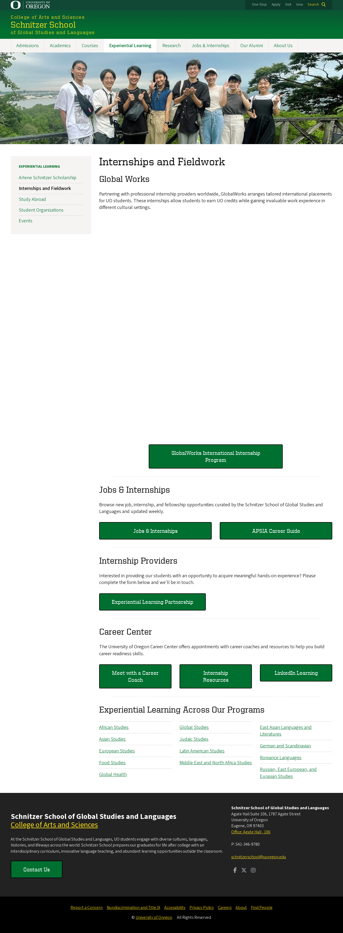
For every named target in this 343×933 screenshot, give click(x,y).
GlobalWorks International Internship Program (216, 456)
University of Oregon (154, 917)
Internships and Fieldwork (45, 188)
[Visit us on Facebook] (235, 871)
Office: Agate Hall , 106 (250, 832)
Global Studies (194, 727)
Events (25, 221)
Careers (225, 907)
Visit (288, 4)
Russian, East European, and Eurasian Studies (288, 773)
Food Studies (112, 762)
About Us (283, 45)
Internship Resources (216, 676)
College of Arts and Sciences (54, 824)
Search (313, 4)
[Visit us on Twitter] (244, 871)
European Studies (117, 751)
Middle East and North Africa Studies (216, 762)
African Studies (114, 727)
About (241, 907)
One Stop (259, 4)
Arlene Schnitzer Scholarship (47, 177)
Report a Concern (86, 907)
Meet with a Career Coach (135, 676)
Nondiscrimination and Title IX (133, 907)
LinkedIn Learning (296, 673)
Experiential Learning (130, 45)
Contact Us (36, 869)
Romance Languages (280, 757)
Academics (60, 45)
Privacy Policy (201, 907)
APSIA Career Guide (276, 531)
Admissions (27, 45)
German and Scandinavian (285, 746)
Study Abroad (32, 199)
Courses (90, 45)
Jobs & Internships (210, 45)
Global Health (113, 774)
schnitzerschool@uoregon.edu (258, 857)
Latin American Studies (202, 751)
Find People (262, 907)
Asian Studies (112, 739)
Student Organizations (41, 210)
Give (299, 4)
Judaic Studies (194, 739)
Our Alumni (251, 45)
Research (171, 45)
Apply (276, 4)
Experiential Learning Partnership (152, 602)
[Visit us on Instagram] (253, 871)
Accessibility (174, 907)
